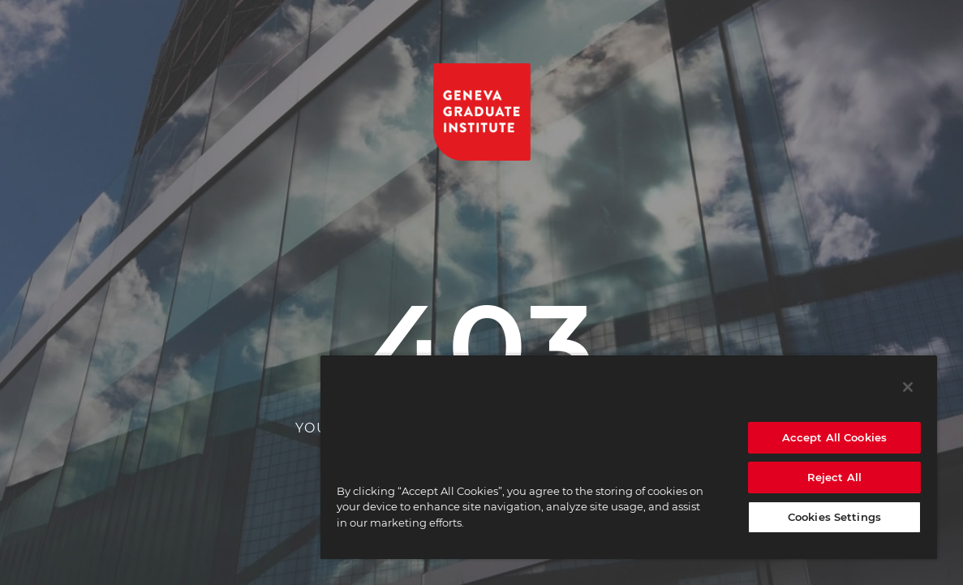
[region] (628, 457)
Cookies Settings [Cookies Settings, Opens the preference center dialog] (834, 516)
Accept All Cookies (834, 437)
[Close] (908, 387)
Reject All (834, 477)
